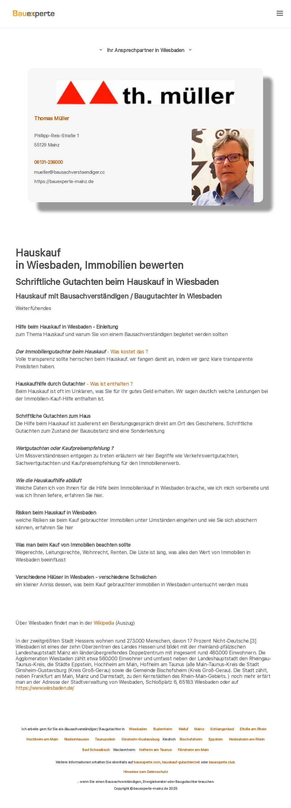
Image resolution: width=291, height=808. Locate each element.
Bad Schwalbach (96, 750)
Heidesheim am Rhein (247, 739)
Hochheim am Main (42, 739)
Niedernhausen (76, 739)
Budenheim (162, 729)
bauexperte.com (147, 762)
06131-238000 (48, 162)
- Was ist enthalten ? (74, 384)
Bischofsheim (191, 739)
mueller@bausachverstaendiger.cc (69, 172)
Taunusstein (105, 739)
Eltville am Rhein (253, 729)
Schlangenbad (222, 729)
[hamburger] (280, 14)
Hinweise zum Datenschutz (145, 772)
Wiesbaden (138, 729)
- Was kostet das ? (82, 352)
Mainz (199, 729)
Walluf (183, 729)
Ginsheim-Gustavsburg (140, 739)
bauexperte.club (222, 762)
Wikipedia (104, 623)
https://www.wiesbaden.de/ (45, 688)
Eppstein (215, 739)
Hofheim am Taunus (155, 750)
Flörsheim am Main (193, 750)
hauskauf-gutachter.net (181, 762)
